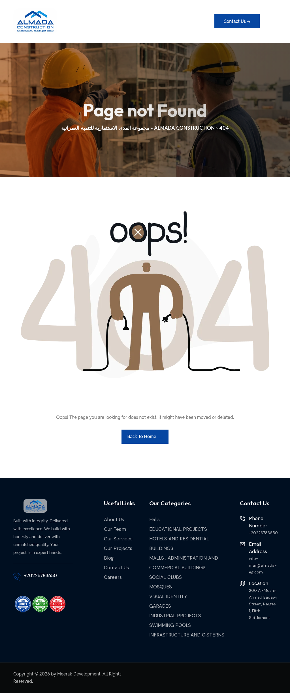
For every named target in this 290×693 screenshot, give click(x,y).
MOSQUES (160, 587)
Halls (154, 519)
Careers (113, 577)
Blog (109, 558)
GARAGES (160, 606)
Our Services (118, 539)
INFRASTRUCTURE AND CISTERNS (186, 635)
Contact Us (116, 567)
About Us (114, 519)
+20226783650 (40, 575)
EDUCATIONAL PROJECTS (178, 529)
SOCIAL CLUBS (165, 577)
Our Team (115, 529)
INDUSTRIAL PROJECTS (175, 615)
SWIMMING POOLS (170, 625)
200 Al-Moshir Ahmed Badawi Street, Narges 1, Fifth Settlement (263, 604)
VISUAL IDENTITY (168, 596)
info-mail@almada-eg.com (263, 565)
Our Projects (118, 548)
